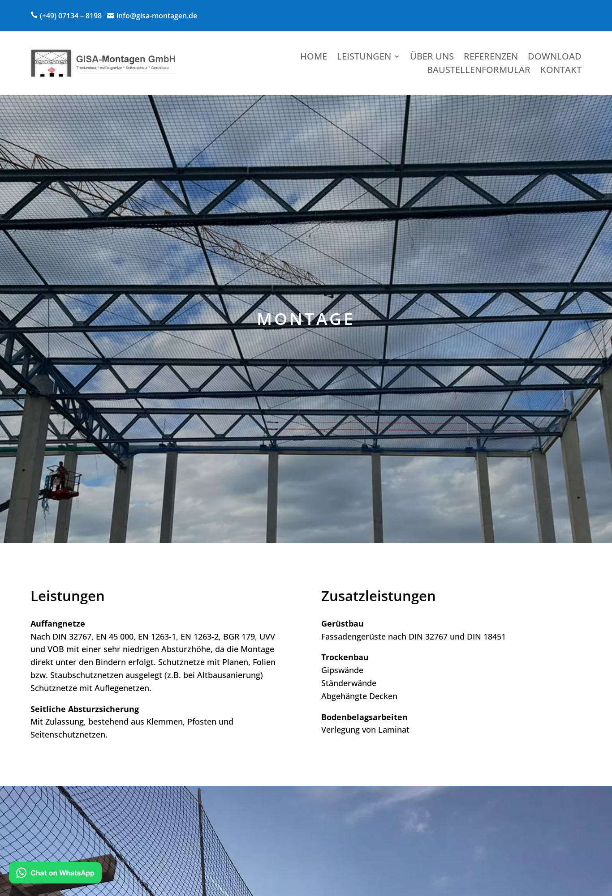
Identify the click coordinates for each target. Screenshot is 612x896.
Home (313, 57)
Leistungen (364, 57)
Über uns (432, 57)
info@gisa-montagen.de (156, 16)
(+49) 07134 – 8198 (71, 16)
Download (555, 57)
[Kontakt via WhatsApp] (55, 874)
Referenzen (491, 57)
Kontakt (561, 71)
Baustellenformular (478, 71)
